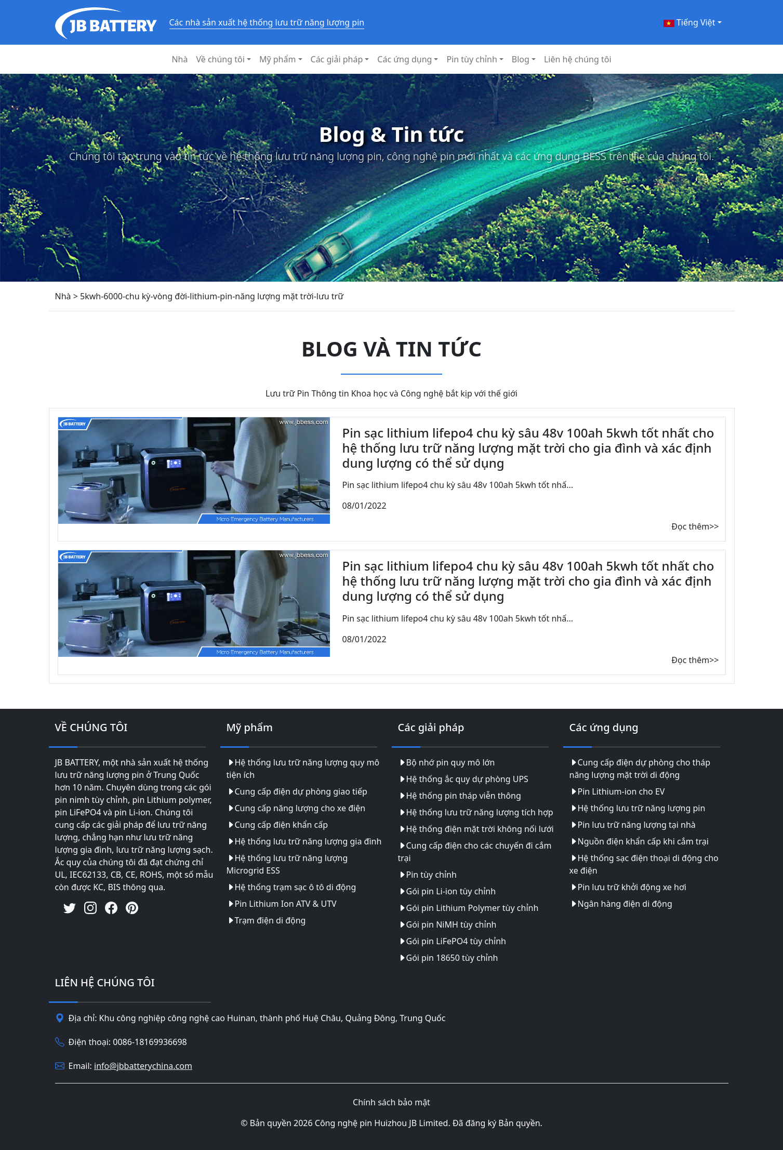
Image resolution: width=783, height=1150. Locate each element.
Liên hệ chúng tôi (578, 59)
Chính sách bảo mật (391, 1102)
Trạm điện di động (266, 920)
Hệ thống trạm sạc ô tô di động (291, 887)
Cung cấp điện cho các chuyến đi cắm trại (475, 852)
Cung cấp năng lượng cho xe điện (296, 808)
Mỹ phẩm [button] (277, 59)
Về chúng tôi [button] (220, 59)
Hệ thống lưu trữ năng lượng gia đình (304, 841)
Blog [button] (520, 59)
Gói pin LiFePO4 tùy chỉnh (452, 941)
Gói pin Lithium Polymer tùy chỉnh (468, 908)
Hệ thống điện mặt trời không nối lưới (476, 829)
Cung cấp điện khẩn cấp (277, 824)
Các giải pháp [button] (337, 59)
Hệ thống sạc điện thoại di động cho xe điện (644, 864)
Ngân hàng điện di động (620, 903)
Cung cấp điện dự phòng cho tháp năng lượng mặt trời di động (640, 769)
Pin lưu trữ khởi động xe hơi (627, 887)
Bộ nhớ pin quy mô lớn (446, 762)
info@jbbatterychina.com (143, 1066)
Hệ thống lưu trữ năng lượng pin (637, 808)
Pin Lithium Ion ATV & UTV (282, 903)
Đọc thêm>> (695, 526)
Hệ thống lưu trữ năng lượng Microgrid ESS (287, 864)
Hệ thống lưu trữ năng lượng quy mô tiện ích (303, 769)
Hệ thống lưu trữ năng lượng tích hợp (475, 812)
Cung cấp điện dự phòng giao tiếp (297, 791)
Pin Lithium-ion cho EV (617, 791)
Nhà (179, 59)
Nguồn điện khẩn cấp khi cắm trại (639, 841)
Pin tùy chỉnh (427, 874)
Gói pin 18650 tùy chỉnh (448, 957)
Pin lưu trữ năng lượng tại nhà (632, 824)
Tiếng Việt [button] (689, 22)
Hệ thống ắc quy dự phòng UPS (463, 779)
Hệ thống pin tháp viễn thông (459, 795)
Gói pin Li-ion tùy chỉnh (447, 891)
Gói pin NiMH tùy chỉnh (447, 924)
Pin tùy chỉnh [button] (471, 59)
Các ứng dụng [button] (404, 59)
